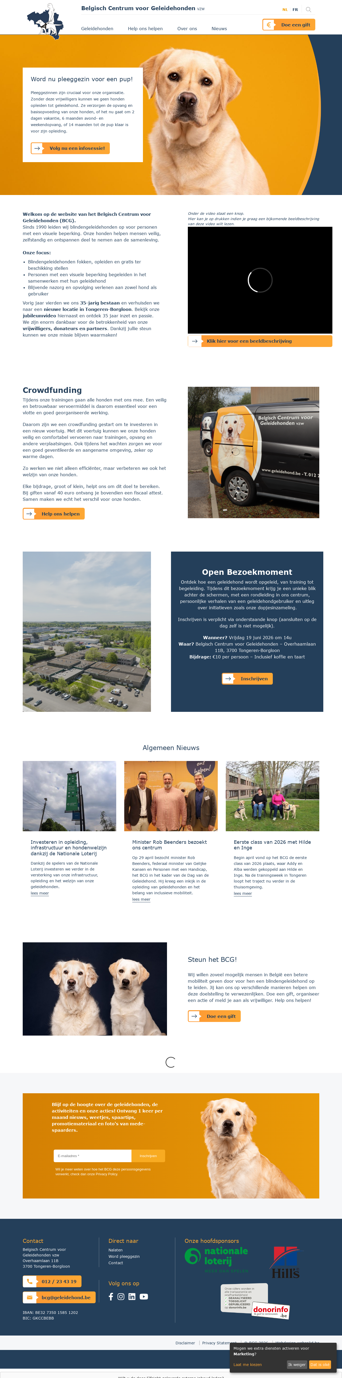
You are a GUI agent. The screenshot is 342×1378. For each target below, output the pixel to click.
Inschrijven (245, 679)
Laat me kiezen (248, 1364)
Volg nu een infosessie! (68, 148)
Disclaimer (185, 1343)
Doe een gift (286, 24)
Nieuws (220, 28)
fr (295, 9)
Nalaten (115, 1250)
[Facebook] (113, 1297)
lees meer (40, 893)
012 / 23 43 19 (49, 1281)
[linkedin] (133, 1297)
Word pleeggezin (124, 1256)
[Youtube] (145, 1297)
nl (285, 9)
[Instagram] (122, 1297)
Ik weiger (297, 1364)
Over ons (188, 28)
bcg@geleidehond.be (57, 1297)
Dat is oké (319, 1364)
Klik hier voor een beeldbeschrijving (240, 341)
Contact (115, 1262)
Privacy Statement (219, 1343)
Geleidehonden (98, 28)
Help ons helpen (146, 28)
